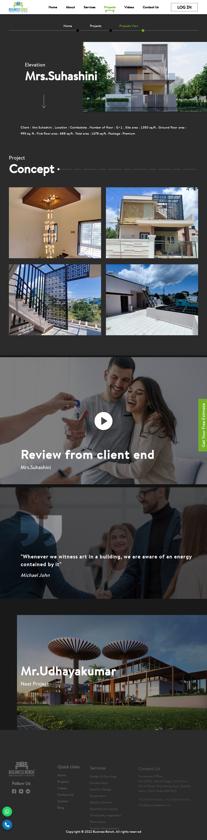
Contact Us (150, 7)
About (70, 7)
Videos (129, 7)
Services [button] (89, 7)
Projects (109, 7)
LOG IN (184, 7)
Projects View (128, 26)
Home (53, 7)
